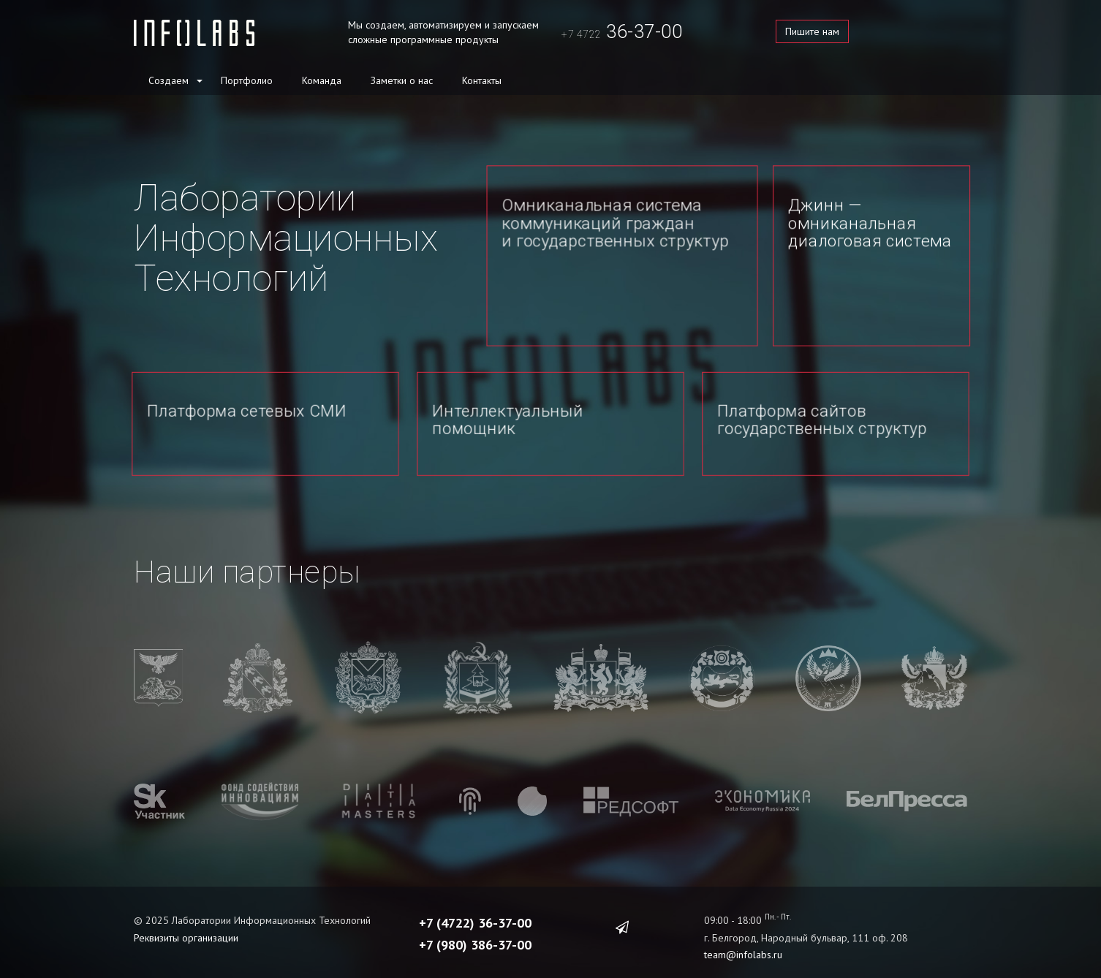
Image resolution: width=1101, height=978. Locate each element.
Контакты (482, 80)
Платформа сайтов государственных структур (822, 419)
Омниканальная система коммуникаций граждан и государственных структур (615, 223)
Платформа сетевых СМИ (247, 410)
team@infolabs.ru (743, 942)
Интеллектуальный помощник (508, 419)
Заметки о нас (402, 80)
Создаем (168, 80)
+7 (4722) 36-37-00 (475, 911)
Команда (321, 80)
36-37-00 (621, 31)
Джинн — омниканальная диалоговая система (870, 223)
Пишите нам (812, 31)
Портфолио (247, 80)
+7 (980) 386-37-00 (475, 933)
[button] (199, 80)
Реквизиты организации (186, 926)
